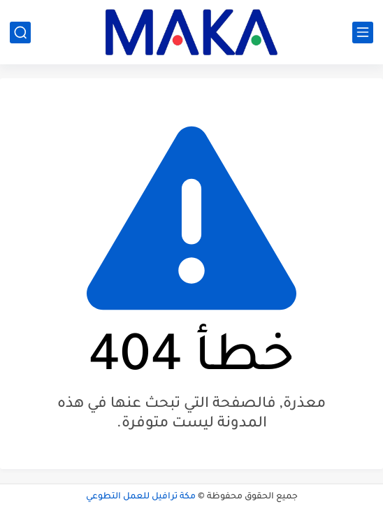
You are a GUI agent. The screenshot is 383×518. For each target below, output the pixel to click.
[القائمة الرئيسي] (362, 32)
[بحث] (20, 32)
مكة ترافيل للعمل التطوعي (141, 497)
